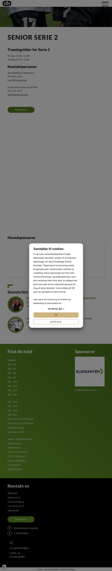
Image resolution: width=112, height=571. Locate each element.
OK (56, 315)
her (59, 303)
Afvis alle (56, 322)
